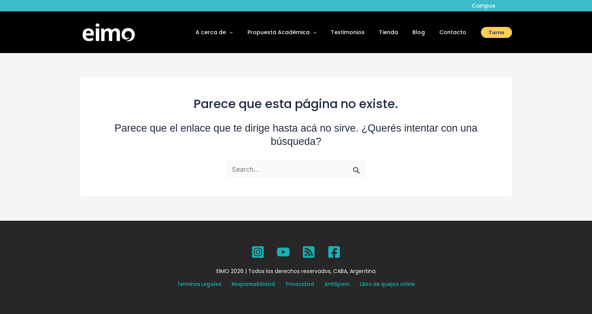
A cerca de (235, 32)
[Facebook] (334, 252)
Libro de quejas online (379, 285)
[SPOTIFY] (308, 252)
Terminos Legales (207, 285)
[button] (250, 32)
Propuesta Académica (299, 32)
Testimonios (361, 32)
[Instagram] (257, 252)
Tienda (397, 32)
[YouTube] (283, 252)
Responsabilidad (258, 285)
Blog (424, 32)
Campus (485, 5)
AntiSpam (332, 285)
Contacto (454, 32)
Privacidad (300, 285)
